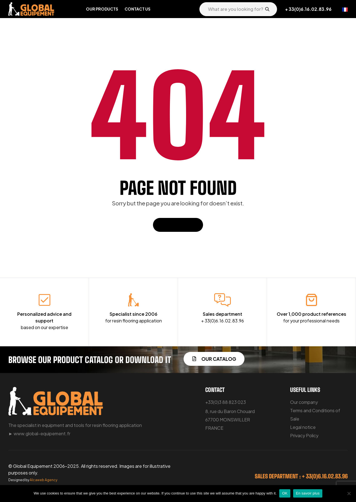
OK (284, 493)
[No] (349, 493)
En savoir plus (308, 493)
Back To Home (178, 225)
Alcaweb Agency (43, 480)
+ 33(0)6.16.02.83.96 (308, 9)
